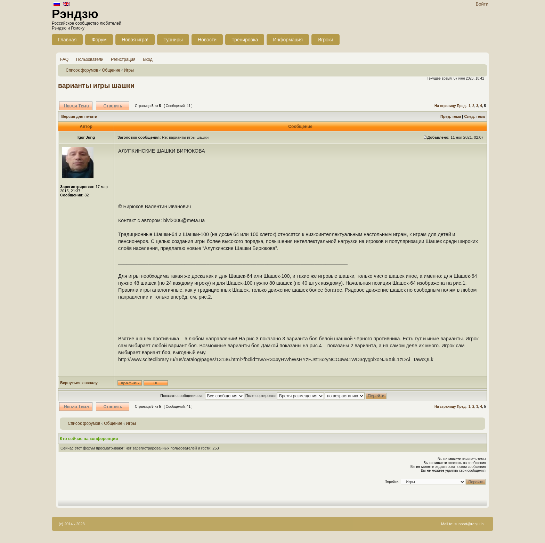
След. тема (474, 116)
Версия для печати (79, 116)
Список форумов (82, 70)
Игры (129, 70)
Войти (482, 4)
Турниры (173, 39)
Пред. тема (450, 116)
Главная (67, 39)
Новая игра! (135, 39)
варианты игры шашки (96, 85)
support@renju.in (469, 524)
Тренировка (244, 39)
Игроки (325, 39)
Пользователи (89, 59)
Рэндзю (75, 14)
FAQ (64, 59)
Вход (148, 59)
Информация (288, 39)
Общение (111, 70)
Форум (99, 39)
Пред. (461, 106)
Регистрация (123, 59)
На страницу (445, 106)
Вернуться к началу (79, 383)
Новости (207, 39)
